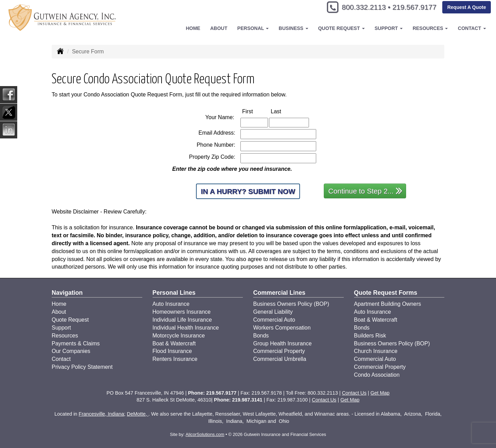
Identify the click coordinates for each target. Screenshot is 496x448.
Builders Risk (370, 335)
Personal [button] (253, 28)
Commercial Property (279, 351)
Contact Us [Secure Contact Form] (354, 393)
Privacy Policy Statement (82, 367)
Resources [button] (430, 28)
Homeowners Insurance (182, 312)
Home (193, 28)
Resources (65, 335)
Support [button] (388, 28)
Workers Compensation (282, 328)
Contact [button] (472, 28)
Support (61, 328)
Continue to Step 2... (365, 190)
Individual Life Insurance (182, 320)
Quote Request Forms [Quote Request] (385, 292)
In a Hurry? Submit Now (248, 191)
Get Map (380, 393)
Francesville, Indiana (101, 414)
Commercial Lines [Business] (279, 292)
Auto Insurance (171, 304)
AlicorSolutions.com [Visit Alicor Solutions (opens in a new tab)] (205, 434)
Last (283, 111)
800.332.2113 (358, 7)
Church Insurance (375, 351)
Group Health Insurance (282, 343)
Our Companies (71, 351)
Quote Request (70, 320)
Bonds (261, 335)
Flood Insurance (172, 351)
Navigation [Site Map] (67, 292)
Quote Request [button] (341, 28)
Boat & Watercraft (174, 343)
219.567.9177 (412, 7)
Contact (61, 359)
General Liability (273, 312)
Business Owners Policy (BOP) (291, 304)
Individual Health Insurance (186, 328)
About (218, 28)
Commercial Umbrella (279, 359)
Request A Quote (466, 7)
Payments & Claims (76, 343)
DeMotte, (137, 414)
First (254, 111)
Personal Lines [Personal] (174, 292)
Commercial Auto (274, 320)
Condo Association (377, 375)
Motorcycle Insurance (179, 335)
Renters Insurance (175, 359)
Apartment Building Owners (387, 304)
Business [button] (293, 28)
